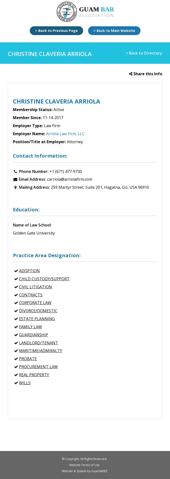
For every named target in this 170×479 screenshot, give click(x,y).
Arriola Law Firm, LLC (65, 133)
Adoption (29, 270)
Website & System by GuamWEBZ (85, 471)
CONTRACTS (30, 295)
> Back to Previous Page (56, 30)
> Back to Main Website (114, 30)
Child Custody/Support (44, 279)
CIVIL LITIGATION (35, 287)
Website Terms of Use (84, 465)
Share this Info (145, 73)
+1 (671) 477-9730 (66, 171)
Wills (24, 382)
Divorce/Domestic (38, 310)
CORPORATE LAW (35, 302)
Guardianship (33, 335)
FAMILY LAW (30, 326)
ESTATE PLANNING (37, 318)
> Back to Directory (144, 53)
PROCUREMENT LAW (38, 366)
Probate (28, 358)
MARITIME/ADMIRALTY (40, 350)
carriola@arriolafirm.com (69, 179)
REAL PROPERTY (34, 374)
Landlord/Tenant (38, 343)
